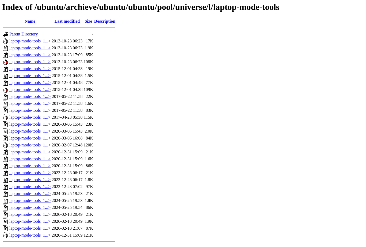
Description (104, 21)
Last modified (67, 21)
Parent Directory (23, 34)
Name (30, 21)
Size (88, 21)
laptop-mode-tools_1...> (30, 41)
